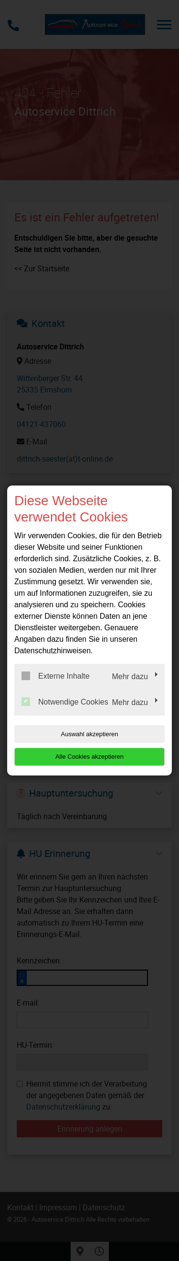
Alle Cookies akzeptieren (89, 756)
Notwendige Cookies (64, 701)
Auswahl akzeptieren (89, 734)
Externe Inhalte (55, 675)
